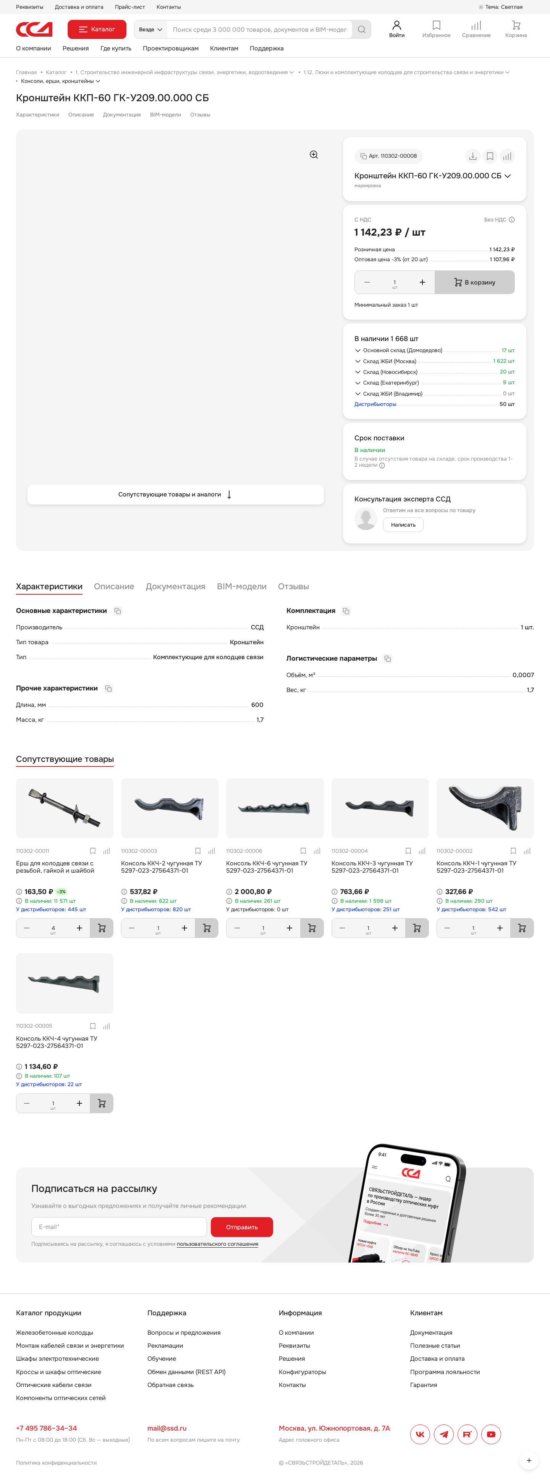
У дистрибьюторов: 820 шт (156, 909)
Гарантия (423, 1385)
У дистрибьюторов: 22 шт (49, 1084)
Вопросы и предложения (184, 1333)
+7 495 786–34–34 (46, 1428)
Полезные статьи (435, 1346)
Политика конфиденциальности (56, 1462)
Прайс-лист (130, 6)
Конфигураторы (302, 1372)
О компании (33, 48)
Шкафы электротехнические (57, 1359)
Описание (81, 114)
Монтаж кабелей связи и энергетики (70, 1346)
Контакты (169, 6)
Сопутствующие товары (65, 759)
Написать (403, 524)
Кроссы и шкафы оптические (58, 1372)
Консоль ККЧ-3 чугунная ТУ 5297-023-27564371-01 (372, 867)
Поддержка (267, 48)
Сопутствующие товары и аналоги (175, 494)
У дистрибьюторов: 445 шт (51, 909)
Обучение (161, 1359)
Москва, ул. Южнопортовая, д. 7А (334, 1428)
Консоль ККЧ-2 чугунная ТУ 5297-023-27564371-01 (161, 867)
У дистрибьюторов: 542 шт (471, 909)
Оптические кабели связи (54, 1385)
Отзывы (200, 114)
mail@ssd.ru (166, 1428)
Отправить (242, 1227)
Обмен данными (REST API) (186, 1372)
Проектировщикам (171, 48)
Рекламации (165, 1346)
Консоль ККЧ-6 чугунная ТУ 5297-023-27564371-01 (266, 867)
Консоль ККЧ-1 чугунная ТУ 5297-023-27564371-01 (476, 867)
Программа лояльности (445, 1372)
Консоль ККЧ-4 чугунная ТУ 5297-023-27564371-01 (56, 1042)
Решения (76, 48)
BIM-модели (165, 114)
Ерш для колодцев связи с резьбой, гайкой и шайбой (55, 867)
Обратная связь (170, 1385)
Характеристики (37, 114)
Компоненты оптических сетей (61, 1398)
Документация (122, 114)
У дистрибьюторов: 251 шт (366, 909)
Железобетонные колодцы (54, 1333)
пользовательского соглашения (217, 1243)
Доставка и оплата (79, 6)
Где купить (115, 48)
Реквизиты (30, 6)
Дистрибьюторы (375, 404)
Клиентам (224, 48)
